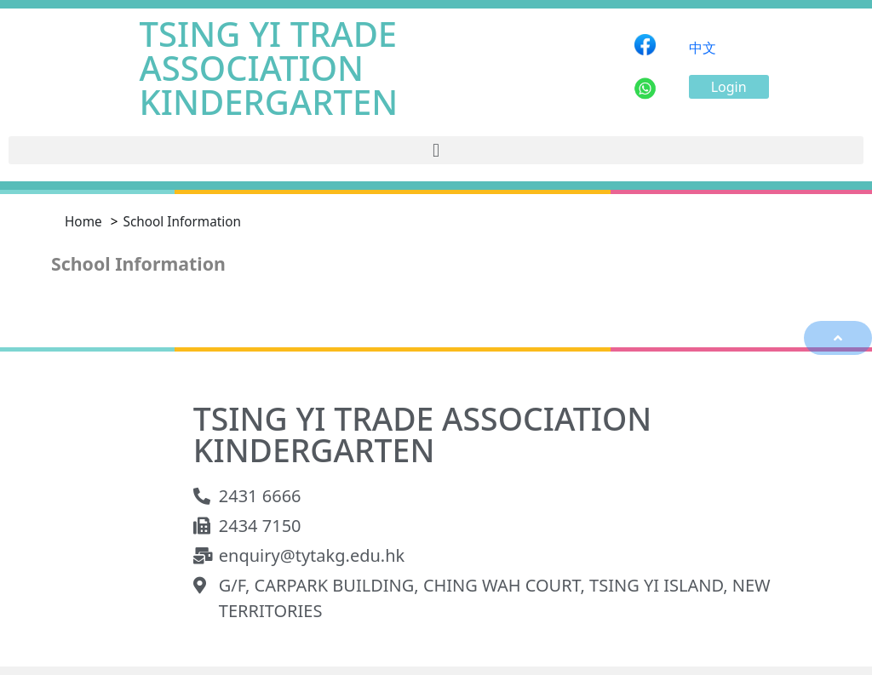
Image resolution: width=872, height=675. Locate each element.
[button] (729, 87)
